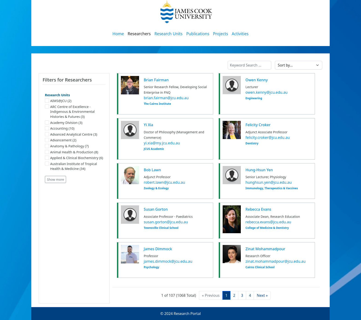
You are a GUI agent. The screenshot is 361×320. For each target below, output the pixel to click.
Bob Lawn (152, 169)
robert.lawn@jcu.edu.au (164, 182)
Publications (197, 33)
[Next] (262, 295)
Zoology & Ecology (156, 188)
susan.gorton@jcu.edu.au (166, 221)
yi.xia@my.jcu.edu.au (162, 142)
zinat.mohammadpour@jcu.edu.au (275, 261)
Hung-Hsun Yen (259, 169)
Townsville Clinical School (161, 228)
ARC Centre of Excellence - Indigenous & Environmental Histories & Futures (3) (70, 112)
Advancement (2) (60, 140)
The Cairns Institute (157, 103)
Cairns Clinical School (259, 267)
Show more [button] (55, 179)
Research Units (168, 33)
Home (118, 33)
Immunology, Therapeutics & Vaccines (271, 188)
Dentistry (251, 143)
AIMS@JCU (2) (58, 101)
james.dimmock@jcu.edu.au (168, 261)
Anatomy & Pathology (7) (67, 146)
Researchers (139, 33)
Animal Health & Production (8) (71, 152)
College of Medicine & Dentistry (267, 228)
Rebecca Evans (258, 209)
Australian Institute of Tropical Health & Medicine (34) (71, 166)
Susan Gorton (156, 209)
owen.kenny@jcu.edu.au (266, 92)
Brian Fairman (156, 79)
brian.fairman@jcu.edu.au (166, 97)
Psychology (151, 267)
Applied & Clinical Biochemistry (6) (74, 158)
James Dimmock (158, 248)
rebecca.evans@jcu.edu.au (268, 221)
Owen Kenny (256, 79)
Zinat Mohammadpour (265, 248)
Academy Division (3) (63, 122)
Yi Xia (148, 124)
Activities (240, 33)
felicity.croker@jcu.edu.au (267, 137)
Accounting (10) (59, 128)
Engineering (253, 98)
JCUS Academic (154, 149)
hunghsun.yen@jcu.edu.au (268, 182)
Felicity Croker (257, 124)
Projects (220, 33)
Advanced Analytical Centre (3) (71, 134)
